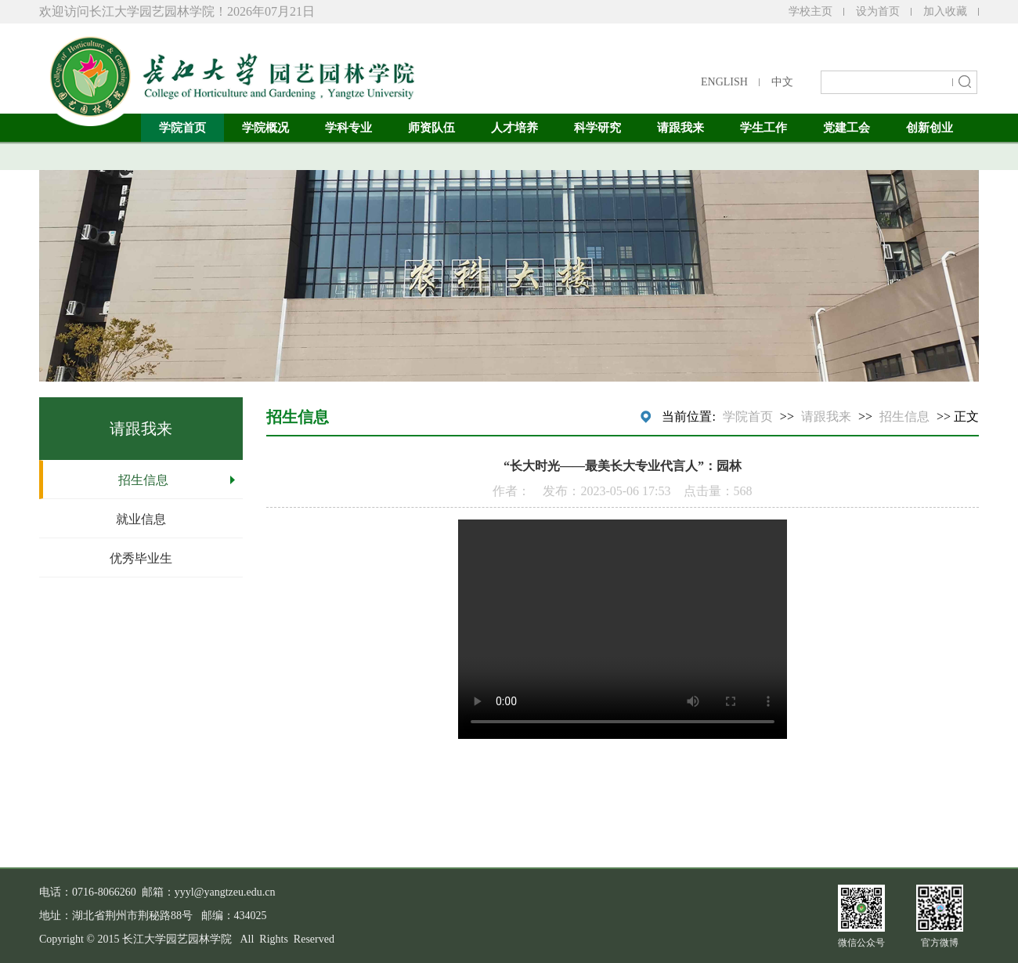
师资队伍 (431, 127)
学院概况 (265, 127)
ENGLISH (724, 82)
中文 (782, 82)
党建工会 (846, 127)
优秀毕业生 (141, 558)
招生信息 (143, 480)
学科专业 (348, 127)
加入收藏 (945, 11)
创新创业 (929, 127)
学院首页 (182, 127)
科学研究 (597, 127)
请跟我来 (680, 127)
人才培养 (514, 127)
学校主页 (810, 11)
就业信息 (141, 519)
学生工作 (763, 127)
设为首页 (878, 11)
